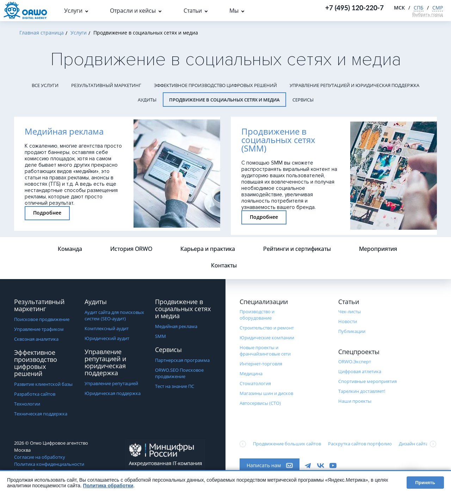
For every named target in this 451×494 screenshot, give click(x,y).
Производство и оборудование (257, 314)
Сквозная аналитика (36, 339)
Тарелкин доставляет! (361, 391)
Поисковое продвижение (41, 319)
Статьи (193, 10)
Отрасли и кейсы (133, 10)
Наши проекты (354, 401)
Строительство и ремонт (267, 328)
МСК (399, 7)
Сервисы (303, 100)
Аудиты (147, 100)
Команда (70, 249)
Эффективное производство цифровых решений (215, 85)
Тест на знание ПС (174, 386)
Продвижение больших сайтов (287, 443)
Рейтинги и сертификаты (297, 249)
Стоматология (255, 383)
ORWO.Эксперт (354, 361)
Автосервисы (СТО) (260, 403)
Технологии (27, 404)
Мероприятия (378, 249)
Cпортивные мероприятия (367, 381)
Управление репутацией (111, 383)
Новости (347, 321)
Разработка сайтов (34, 394)
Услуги (73, 10)
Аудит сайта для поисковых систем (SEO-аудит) (114, 315)
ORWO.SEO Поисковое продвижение (179, 373)
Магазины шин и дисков (266, 393)
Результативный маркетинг (106, 85)
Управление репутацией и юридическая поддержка (354, 85)
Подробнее (47, 212)
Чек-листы (349, 311)
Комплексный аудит (107, 328)
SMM (160, 336)
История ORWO (131, 249)
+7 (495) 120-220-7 (354, 7)
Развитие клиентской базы (43, 384)
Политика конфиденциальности (49, 464)
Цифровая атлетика (359, 371)
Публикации (351, 331)
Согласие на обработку (39, 457)
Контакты (224, 265)
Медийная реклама (176, 326)
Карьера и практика (207, 249)
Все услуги (45, 85)
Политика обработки (108, 485)
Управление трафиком (39, 329)
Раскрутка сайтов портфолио (360, 443)
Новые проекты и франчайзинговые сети (265, 350)
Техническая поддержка (40, 413)
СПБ (419, 7)
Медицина (251, 373)
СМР (437, 7)
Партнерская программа (182, 360)
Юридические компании (267, 337)
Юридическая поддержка (113, 393)
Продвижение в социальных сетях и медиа (224, 100)
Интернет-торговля (261, 363)
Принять (425, 482)
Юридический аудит (107, 338)
